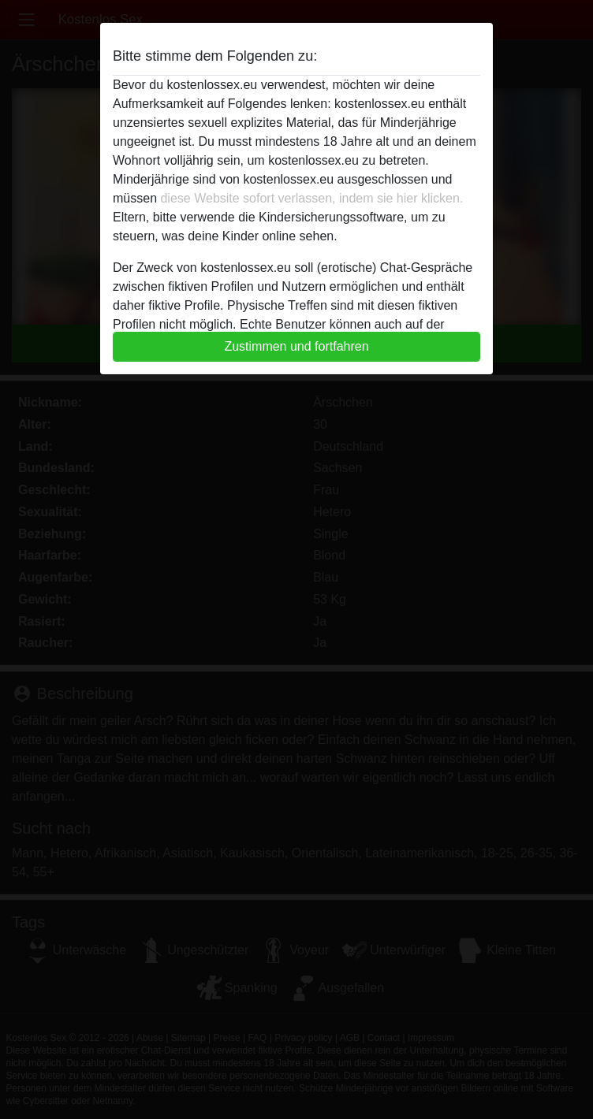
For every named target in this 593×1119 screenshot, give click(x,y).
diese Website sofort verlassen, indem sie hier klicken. (311, 198)
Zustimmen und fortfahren (296, 346)
